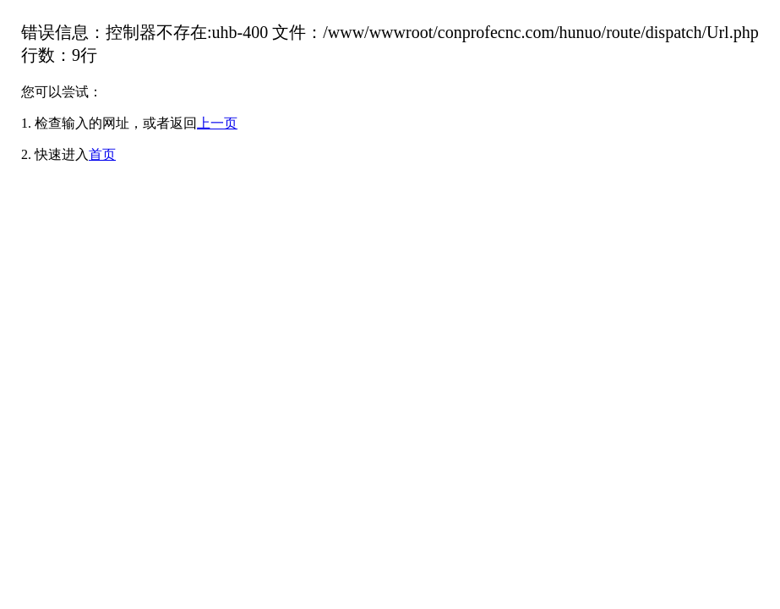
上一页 (217, 123)
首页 (102, 154)
